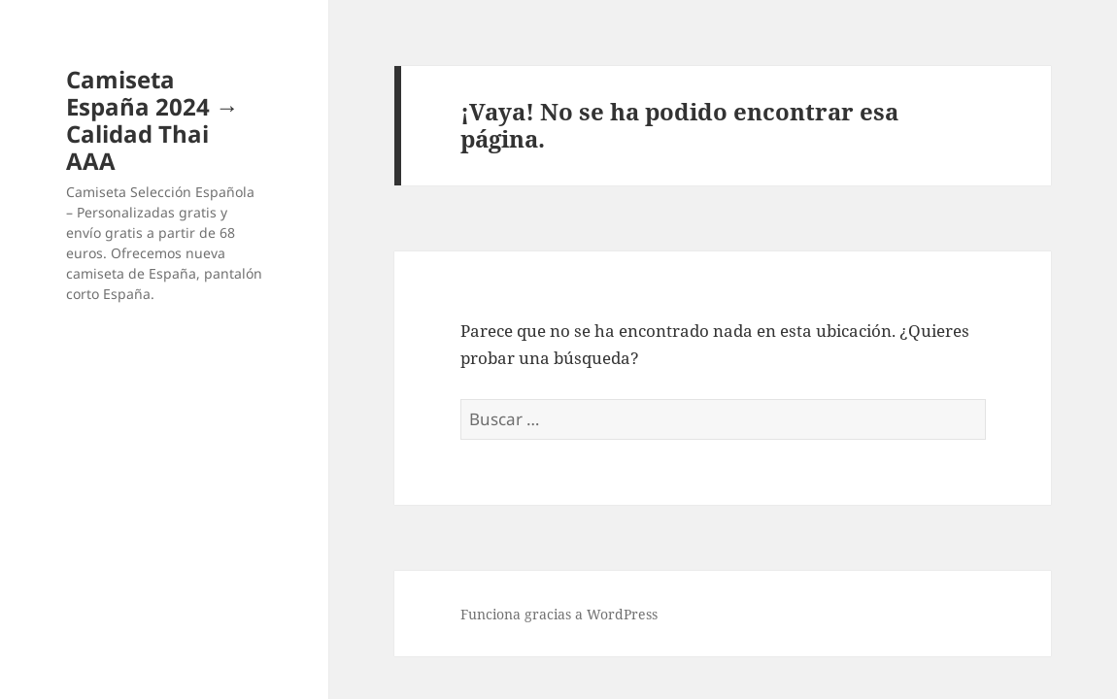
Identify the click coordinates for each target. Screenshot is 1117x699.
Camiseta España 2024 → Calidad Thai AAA (152, 120)
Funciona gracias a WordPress (559, 614)
